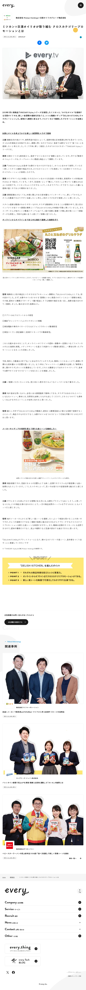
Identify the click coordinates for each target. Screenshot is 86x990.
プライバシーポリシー (74, 972)
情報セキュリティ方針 (74, 976)
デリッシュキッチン (10, 37)
